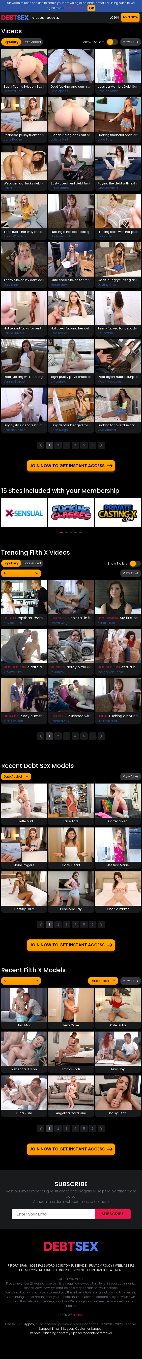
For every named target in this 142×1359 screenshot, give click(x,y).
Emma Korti (71, 1078)
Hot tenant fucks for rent (24, 331)
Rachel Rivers (14, 336)
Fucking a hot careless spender (71, 233)
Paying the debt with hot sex (118, 184)
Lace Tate (105, 141)
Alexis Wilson (13, 726)
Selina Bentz (107, 238)
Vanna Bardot (14, 385)
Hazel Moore (60, 189)
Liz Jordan (105, 336)
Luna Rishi (24, 1123)
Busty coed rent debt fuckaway (71, 184)
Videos (38, 18)
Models (52, 18)
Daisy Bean (118, 1123)
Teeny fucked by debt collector (24, 282)
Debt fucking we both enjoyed (24, 380)
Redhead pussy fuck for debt (24, 135)
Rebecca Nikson (24, 1078)
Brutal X (9, 623)
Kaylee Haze (13, 628)
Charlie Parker (108, 189)
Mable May (59, 288)
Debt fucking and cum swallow (71, 86)
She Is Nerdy (58, 673)
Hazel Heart (12, 189)
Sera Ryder (59, 336)
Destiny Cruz (107, 288)
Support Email (49, 1340)
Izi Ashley (57, 678)
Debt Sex (103, 721)
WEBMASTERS (125, 1277)
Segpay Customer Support (83, 1340)
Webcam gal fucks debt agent (24, 184)
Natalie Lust (106, 628)
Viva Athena (107, 434)
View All (130, 42)
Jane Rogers (13, 141)
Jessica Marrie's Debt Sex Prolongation (118, 86)
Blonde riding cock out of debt (71, 135)
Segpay (28, 1335)
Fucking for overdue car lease (118, 429)
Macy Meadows (110, 385)
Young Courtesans (15, 673)
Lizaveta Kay (60, 726)
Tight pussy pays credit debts (71, 380)
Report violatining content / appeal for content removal (71, 1344)
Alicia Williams (15, 238)
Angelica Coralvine (71, 1123)
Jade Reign (59, 434)
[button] (61, 538)
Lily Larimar (59, 385)
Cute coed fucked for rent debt (71, 282)
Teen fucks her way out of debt (24, 233)
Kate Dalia (118, 1034)
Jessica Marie (108, 92)
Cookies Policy (74, 8)
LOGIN (114, 17)
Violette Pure (13, 678)
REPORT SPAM (17, 1277)
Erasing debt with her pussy (118, 233)
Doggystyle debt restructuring (24, 429)
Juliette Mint (59, 141)
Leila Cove (71, 1034)
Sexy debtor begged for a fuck (71, 429)
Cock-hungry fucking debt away (118, 282)
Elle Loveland (60, 238)
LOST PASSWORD (42, 1277)
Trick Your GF (59, 623)
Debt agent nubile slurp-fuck (118, 380)
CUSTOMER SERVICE (72, 1277)
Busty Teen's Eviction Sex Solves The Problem (24, 86)
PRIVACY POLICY (100, 1277)
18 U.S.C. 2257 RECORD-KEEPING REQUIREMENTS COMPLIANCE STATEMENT (71, 1281)
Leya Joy (118, 1078)
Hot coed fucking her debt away (71, 331)
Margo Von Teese (111, 678)
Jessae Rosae (14, 434)
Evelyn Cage (60, 628)
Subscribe (113, 1225)
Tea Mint (24, 1034)
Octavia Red (13, 92)
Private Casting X (108, 623)
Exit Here (79, 1326)
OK (92, 8)
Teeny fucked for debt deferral (118, 331)
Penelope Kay (60, 92)
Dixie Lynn (11, 288)
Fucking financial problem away (118, 135)
